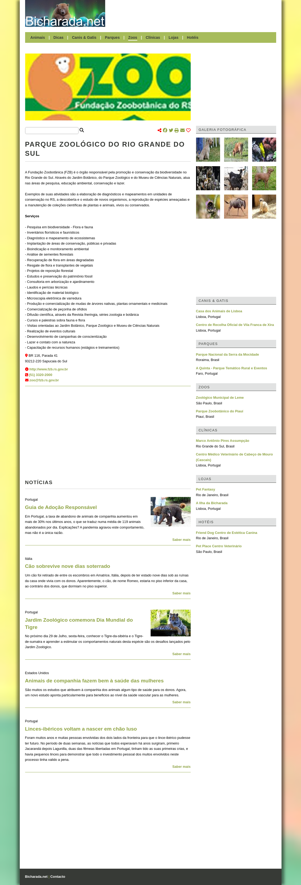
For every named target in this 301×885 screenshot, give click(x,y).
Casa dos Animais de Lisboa (219, 311)
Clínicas (153, 37)
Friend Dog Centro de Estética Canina (226, 533)
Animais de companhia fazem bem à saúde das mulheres (94, 680)
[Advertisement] (193, 13)
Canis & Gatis (84, 37)
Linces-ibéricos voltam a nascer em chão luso (81, 729)
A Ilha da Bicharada (212, 503)
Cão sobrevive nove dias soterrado (67, 566)
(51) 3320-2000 (40, 375)
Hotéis (192, 37)
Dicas (58, 37)
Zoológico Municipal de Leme (220, 398)
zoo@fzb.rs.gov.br (44, 380)
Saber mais (181, 540)
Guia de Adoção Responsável (61, 507)
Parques (112, 37)
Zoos (132, 37)
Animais (37, 37)
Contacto (57, 877)
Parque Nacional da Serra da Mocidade (227, 354)
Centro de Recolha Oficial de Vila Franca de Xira (235, 325)
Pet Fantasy (205, 489)
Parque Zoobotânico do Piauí (219, 411)
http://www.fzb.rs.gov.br (48, 369)
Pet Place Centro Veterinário (219, 546)
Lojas (173, 37)
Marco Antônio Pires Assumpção (222, 441)
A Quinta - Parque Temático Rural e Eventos (231, 368)
